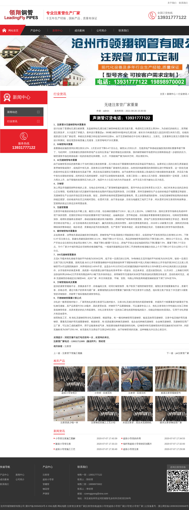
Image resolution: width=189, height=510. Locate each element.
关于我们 (172, 3)
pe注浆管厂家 (182, 353)
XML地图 (52, 506)
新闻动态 (12, 112)
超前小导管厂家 (116, 506)
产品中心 (35, 30)
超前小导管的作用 (132, 438)
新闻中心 (57, 30)
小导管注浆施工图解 (65, 438)
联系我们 (183, 3)
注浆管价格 (91, 506)
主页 (162, 94)
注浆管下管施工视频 (72, 353)
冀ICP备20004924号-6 (36, 506)
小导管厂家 (137, 506)
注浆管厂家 (59, 341)
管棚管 (46, 484)
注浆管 (60, 124)
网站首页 (13, 30)
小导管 (128, 506)
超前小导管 (48, 479)
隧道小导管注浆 (63, 444)
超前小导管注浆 (131, 449)
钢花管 (46, 489)
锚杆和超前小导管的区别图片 (137, 444)
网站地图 (61, 506)
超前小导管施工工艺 (65, 449)
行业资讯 (12, 121)
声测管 (46, 493)
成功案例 (79, 30)
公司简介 (102, 30)
